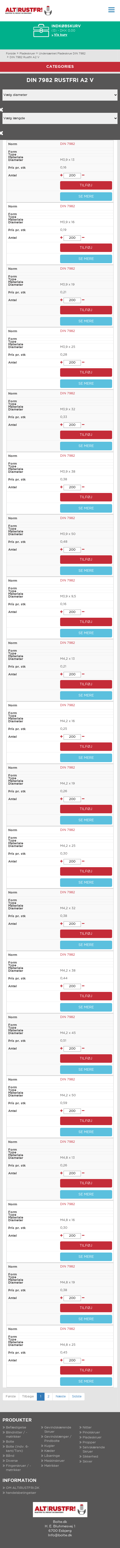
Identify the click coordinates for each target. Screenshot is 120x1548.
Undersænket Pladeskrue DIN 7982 (62, 53)
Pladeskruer (27, 53)
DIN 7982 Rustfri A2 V (24, 57)
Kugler (49, 1446)
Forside (11, 53)
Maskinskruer (54, 1461)
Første (11, 1396)
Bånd (10, 1456)
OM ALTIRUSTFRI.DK (22, 1488)
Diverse (12, 1461)
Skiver (87, 1461)
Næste (61, 1396)
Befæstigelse (16, 1427)
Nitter (87, 1427)
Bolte (10, 1441)
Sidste (77, 1396)
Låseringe (52, 1456)
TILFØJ (86, 185)
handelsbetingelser (21, 1493)
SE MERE (86, 196)
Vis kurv (60, 35)
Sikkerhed (90, 1456)
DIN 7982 (67, 144)
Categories (60, 67)
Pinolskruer (91, 1432)
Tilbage (28, 1396)
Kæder (49, 1451)
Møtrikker (51, 1466)
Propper (89, 1442)
